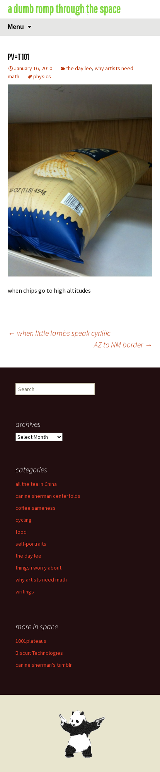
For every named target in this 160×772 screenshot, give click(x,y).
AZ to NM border (123, 344)
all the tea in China (36, 483)
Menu (16, 27)
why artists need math (41, 579)
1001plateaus (30, 640)
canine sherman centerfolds (47, 495)
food (21, 531)
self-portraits (30, 543)
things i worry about (38, 567)
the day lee (79, 68)
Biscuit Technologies (39, 652)
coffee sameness (35, 507)
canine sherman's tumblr (43, 664)
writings (24, 591)
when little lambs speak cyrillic (59, 333)
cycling (23, 519)
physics (42, 76)
